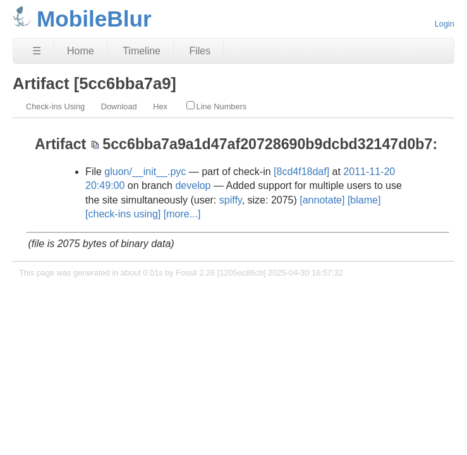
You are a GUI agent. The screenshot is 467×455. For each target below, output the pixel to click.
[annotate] (322, 200)
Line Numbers (216, 106)
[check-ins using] (123, 214)
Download (119, 106)
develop (192, 185)
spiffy (230, 200)
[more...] (182, 214)
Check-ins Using (55, 106)
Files (199, 51)
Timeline (142, 51)
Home (80, 51)
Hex (160, 106)
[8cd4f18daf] (301, 171)
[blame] (364, 200)
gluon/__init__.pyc (145, 171)
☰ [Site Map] (36, 51)
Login (444, 23)
